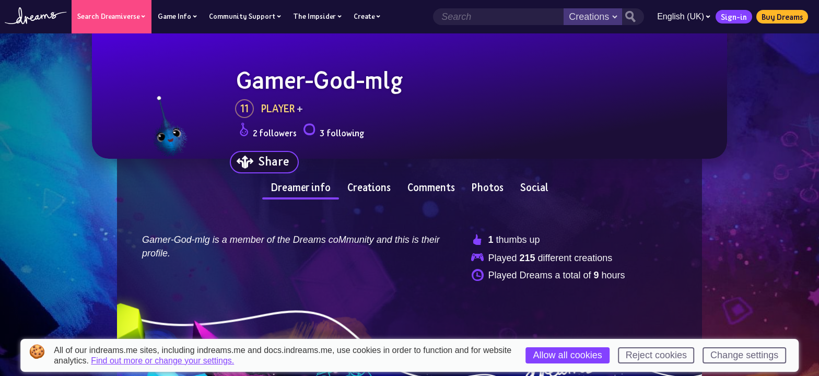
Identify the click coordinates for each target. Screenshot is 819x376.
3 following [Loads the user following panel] (333, 131)
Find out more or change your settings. (162, 361)
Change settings (744, 355)
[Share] (264, 162)
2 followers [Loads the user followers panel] (268, 131)
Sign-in (734, 16)
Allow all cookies (567, 355)
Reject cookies (656, 355)
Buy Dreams (782, 16)
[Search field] (498, 16)
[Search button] (633, 16)
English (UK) (683, 16)
